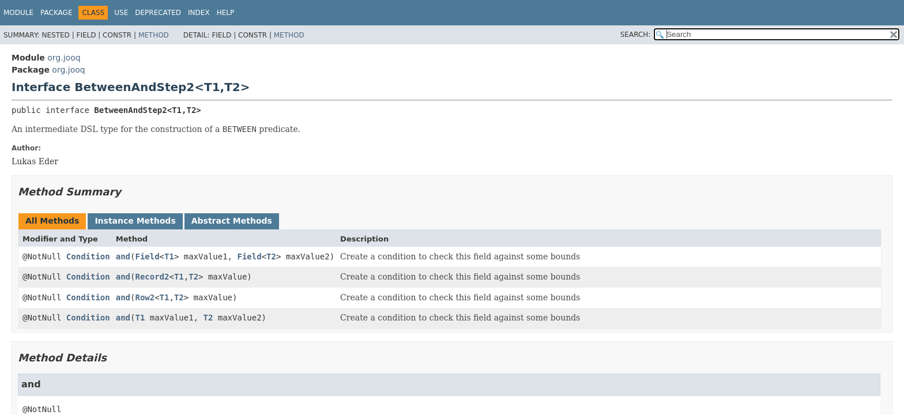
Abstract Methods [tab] (231, 220)
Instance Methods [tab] (135, 220)
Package (56, 13)
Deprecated (158, 13)
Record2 (152, 276)
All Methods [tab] (52, 220)
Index (199, 13)
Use (121, 13)
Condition (88, 256)
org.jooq (63, 57)
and (123, 256)
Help (226, 13)
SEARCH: (635, 35)
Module (18, 13)
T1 (169, 256)
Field (147, 256)
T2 (271, 256)
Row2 (145, 297)
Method (153, 35)
